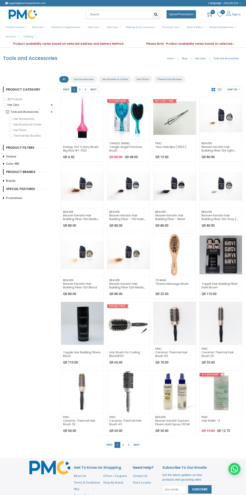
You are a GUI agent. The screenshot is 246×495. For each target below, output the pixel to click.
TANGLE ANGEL (119, 133)
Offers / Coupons (115, 465)
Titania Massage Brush (172, 273)
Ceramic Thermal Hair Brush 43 (125, 412)
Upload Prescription (181, 14)
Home (170, 48)
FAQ (76, 479)
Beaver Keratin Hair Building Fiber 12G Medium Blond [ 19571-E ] (128, 277)
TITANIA (160, 270)
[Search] (156, 14)
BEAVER (207, 133)
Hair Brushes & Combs (27, 114)
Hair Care (200, 48)
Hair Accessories (23, 108)
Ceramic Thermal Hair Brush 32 (79, 412)
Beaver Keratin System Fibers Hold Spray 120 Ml (172, 412)
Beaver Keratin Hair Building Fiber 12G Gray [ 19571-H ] (219, 208)
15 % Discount (117, 90)
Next (93, 79)
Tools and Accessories (226, 48)
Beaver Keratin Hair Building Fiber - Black (170, 207)
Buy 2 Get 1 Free (164, 90)
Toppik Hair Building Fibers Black (82, 344)
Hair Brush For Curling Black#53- (124, 344)
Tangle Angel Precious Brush (125, 138)
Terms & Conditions (87, 472)
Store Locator (142, 472)
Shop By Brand (113, 472)
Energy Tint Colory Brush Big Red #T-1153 (80, 138)
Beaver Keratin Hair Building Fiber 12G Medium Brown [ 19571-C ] (81, 208)
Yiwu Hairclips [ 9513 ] (170, 136)
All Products (15, 89)
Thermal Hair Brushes (27, 125)
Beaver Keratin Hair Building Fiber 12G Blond (80, 275)
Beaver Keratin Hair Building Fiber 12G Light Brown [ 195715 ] (218, 140)
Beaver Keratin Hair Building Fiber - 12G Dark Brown (126, 208)
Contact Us (140, 465)
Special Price (117, 296)
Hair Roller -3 (211, 410)
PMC (158, 133)
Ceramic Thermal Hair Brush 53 (171, 344)
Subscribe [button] (200, 479)
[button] (233, 79)
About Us (80, 465)
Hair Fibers (20, 119)
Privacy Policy (83, 485)
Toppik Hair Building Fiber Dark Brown (220, 275)
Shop (184, 48)
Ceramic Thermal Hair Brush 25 (218, 344)
